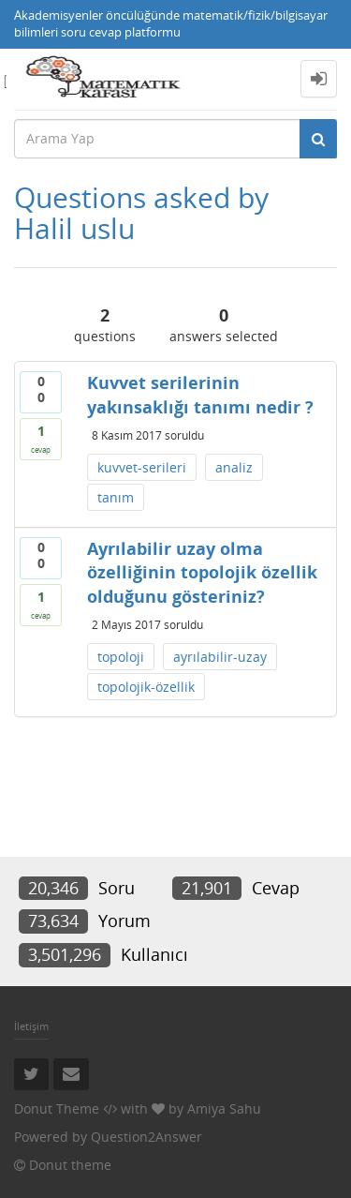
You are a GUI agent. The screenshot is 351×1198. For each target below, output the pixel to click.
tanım (115, 497)
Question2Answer (146, 1137)
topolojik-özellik (146, 687)
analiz (234, 467)
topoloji (120, 657)
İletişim (31, 1026)
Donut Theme (56, 1108)
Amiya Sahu (224, 1108)
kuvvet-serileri (141, 467)
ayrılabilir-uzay (220, 657)
